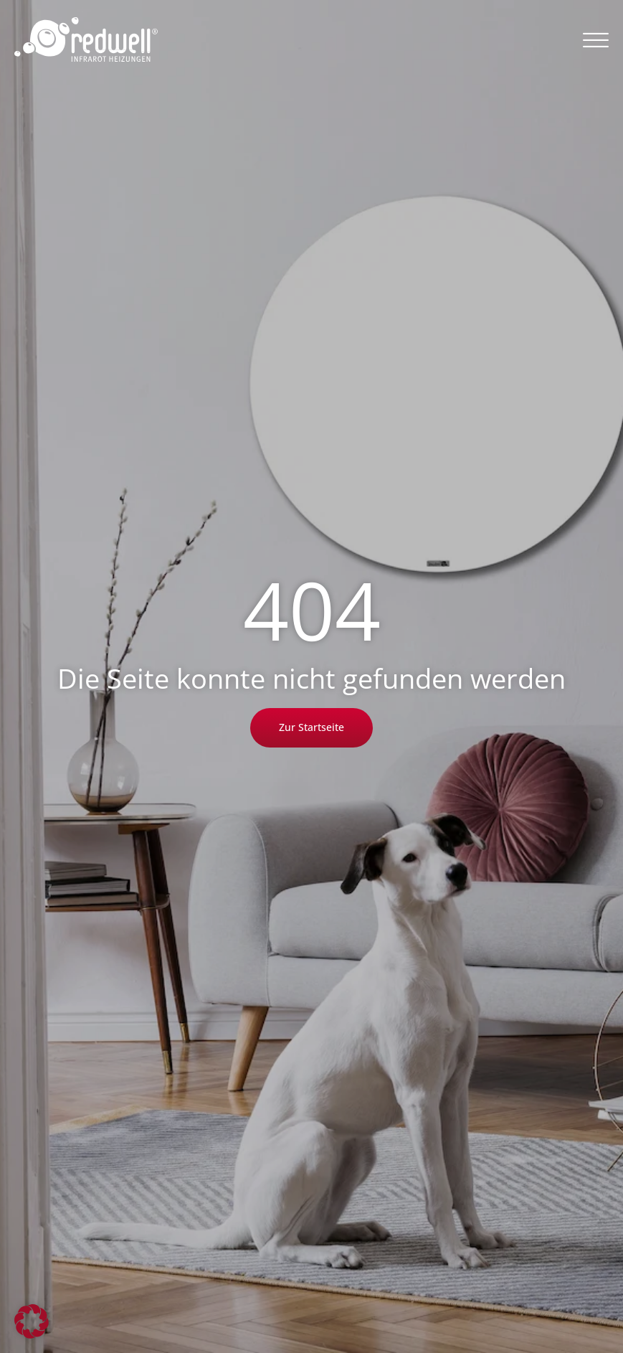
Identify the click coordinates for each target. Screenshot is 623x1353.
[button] (596, 39)
